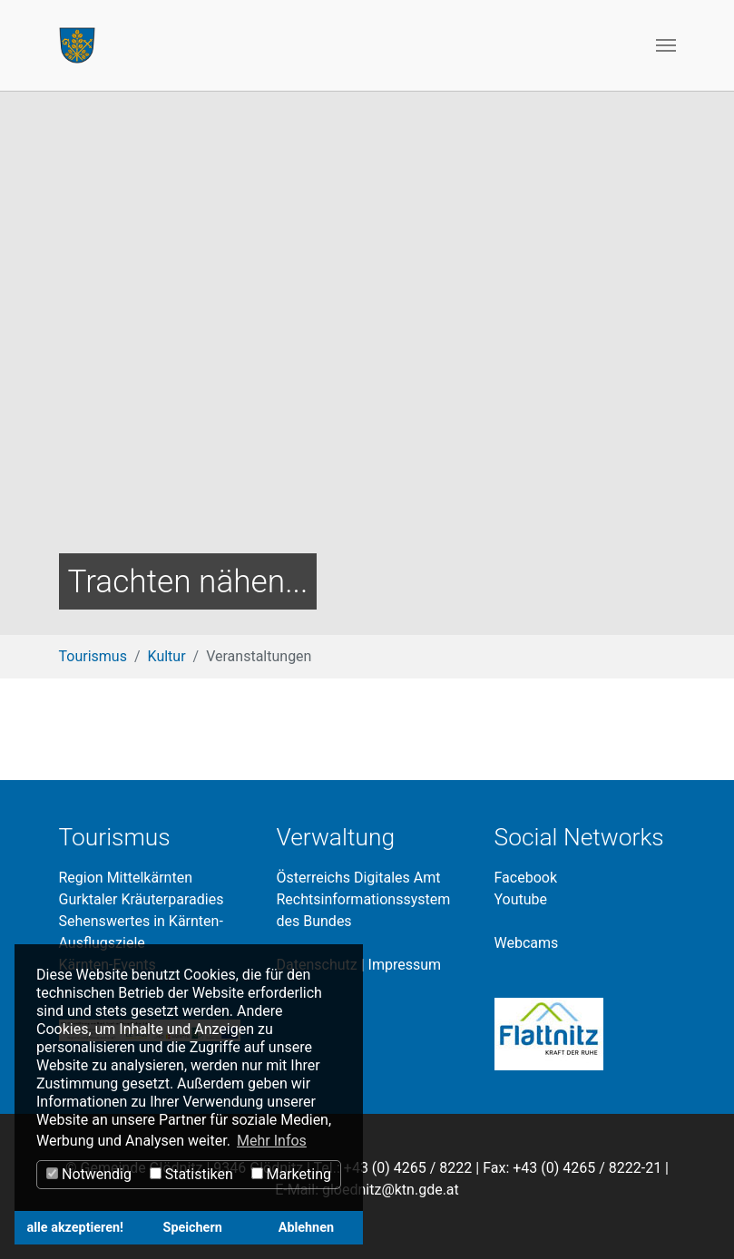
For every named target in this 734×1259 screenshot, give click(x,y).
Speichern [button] (192, 1227)
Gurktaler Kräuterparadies (141, 899)
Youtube (521, 899)
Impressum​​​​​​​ (405, 964)
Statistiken (191, 1174)
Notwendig (89, 1174)
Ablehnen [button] (306, 1227)
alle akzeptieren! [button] (75, 1227)
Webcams (526, 943)
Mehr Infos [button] (272, 1140)
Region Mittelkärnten (125, 877)
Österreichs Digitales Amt (359, 877)
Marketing (291, 1174)
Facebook (525, 877)
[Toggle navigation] (666, 45)
